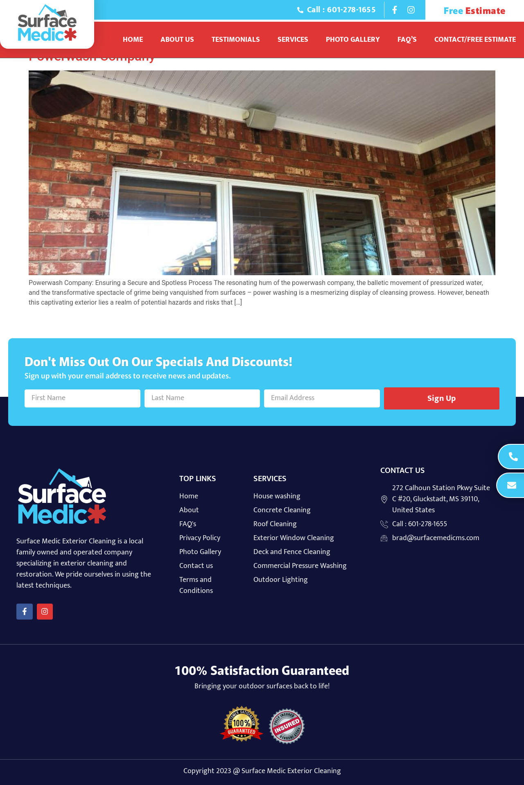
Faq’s (407, 40)
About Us (177, 40)
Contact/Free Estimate (475, 40)
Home (133, 40)
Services (293, 40)
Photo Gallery (353, 40)
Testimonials (236, 40)
